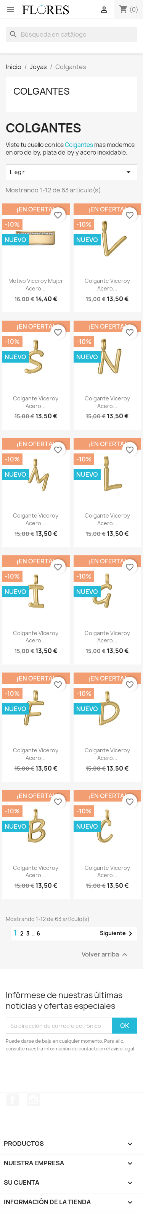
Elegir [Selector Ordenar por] (71, 172)
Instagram (33, 1100)
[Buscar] (71, 34)
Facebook (12, 1100)
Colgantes (41, 91)
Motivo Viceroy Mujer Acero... (35, 284)
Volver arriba (105, 955)
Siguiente (117, 933)
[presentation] (69, 1074)
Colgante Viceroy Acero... (107, 284)
